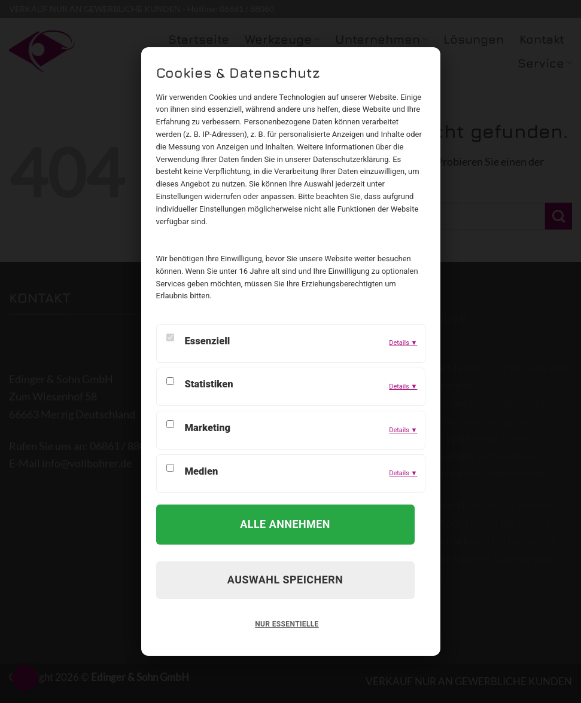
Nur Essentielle (286, 624)
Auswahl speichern (285, 579)
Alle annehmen (285, 524)
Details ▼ (403, 343)
